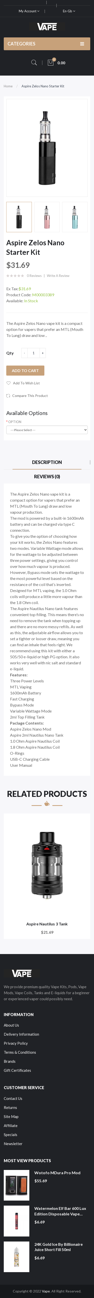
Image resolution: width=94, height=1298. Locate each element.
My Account (29, 11)
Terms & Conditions (20, 1052)
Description (47, 462)
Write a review (58, 275)
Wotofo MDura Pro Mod (57, 1172)
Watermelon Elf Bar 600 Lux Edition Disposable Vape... (60, 1211)
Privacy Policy (16, 1043)
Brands (10, 1061)
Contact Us (13, 1098)
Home (8, 86)
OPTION (14, 422)
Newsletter (13, 1143)
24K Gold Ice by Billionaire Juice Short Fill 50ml (58, 1247)
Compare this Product (30, 395)
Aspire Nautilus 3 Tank (47, 923)
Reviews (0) (47, 476)
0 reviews (34, 275)
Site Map (11, 1116)
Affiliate (11, 1125)
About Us (11, 1025)
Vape (46, 1291)
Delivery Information (21, 1034)
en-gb (69, 11)
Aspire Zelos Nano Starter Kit (43, 86)
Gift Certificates (17, 1070)
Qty (10, 352)
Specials (10, 1134)
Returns (10, 1107)
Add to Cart (25, 370)
